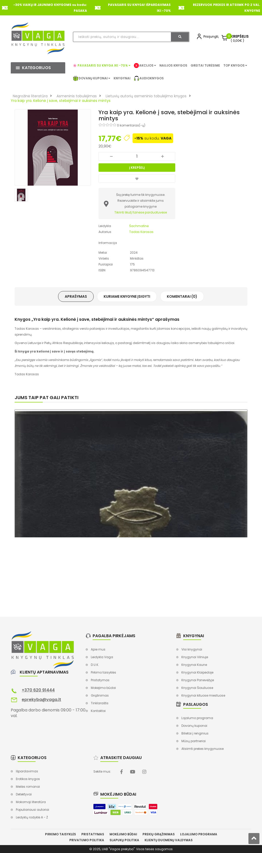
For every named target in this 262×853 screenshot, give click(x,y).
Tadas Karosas (141, 232)
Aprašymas (76, 296)
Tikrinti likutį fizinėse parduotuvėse (140, 212)
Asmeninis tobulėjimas (77, 96)
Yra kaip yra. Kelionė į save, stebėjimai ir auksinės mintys (61, 100)
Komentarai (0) (182, 296)
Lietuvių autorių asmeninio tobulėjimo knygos (146, 96)
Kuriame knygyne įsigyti (127, 296)
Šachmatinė (139, 226)
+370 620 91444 (38, 690)
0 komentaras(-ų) (131, 125)
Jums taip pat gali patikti (47, 397)
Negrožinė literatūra (30, 96)
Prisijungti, (211, 36)
